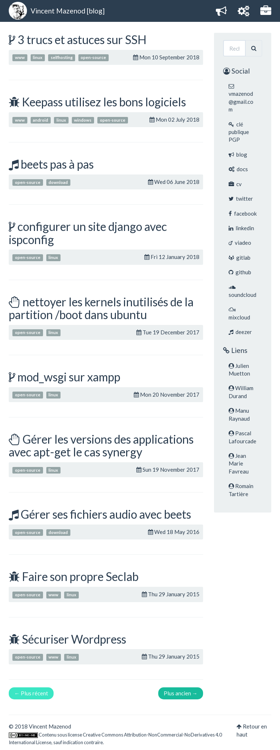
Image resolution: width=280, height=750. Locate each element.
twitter (241, 198)
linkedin (241, 228)
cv (235, 184)
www (20, 57)
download (58, 182)
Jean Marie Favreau (239, 463)
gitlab (239, 257)
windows (83, 120)
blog (238, 154)
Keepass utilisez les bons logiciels (104, 102)
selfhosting (62, 57)
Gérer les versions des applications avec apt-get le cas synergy (101, 445)
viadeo (240, 242)
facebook (243, 213)
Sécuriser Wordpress (74, 639)
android (40, 120)
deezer (240, 332)
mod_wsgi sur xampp (69, 377)
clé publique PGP (239, 132)
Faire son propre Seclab (80, 576)
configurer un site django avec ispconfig (88, 232)
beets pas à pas (57, 164)
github (240, 272)
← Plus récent (31, 693)
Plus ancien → (181, 693)
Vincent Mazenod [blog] (68, 11)
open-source (93, 57)
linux (37, 57)
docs (238, 169)
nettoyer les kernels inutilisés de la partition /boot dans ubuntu (101, 308)
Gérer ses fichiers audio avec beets (106, 514)
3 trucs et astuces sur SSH (82, 39)
